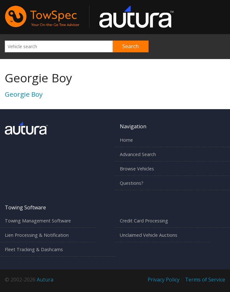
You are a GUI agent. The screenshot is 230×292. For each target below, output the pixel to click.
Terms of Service (205, 279)
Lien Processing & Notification (37, 235)
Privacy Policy (164, 279)
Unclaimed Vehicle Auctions (148, 235)
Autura (45, 279)
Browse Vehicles (137, 169)
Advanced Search (138, 154)
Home (126, 140)
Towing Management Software (38, 221)
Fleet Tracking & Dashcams (34, 249)
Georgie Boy (23, 94)
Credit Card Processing (144, 221)
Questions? (131, 183)
